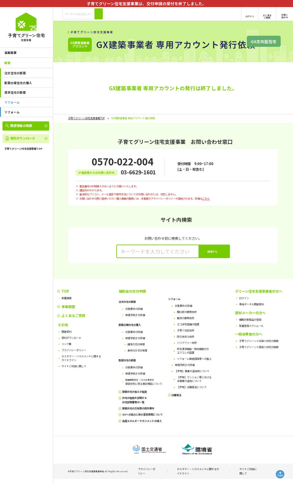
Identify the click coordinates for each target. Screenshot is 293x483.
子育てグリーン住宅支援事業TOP (86, 118)
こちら (206, 198)
